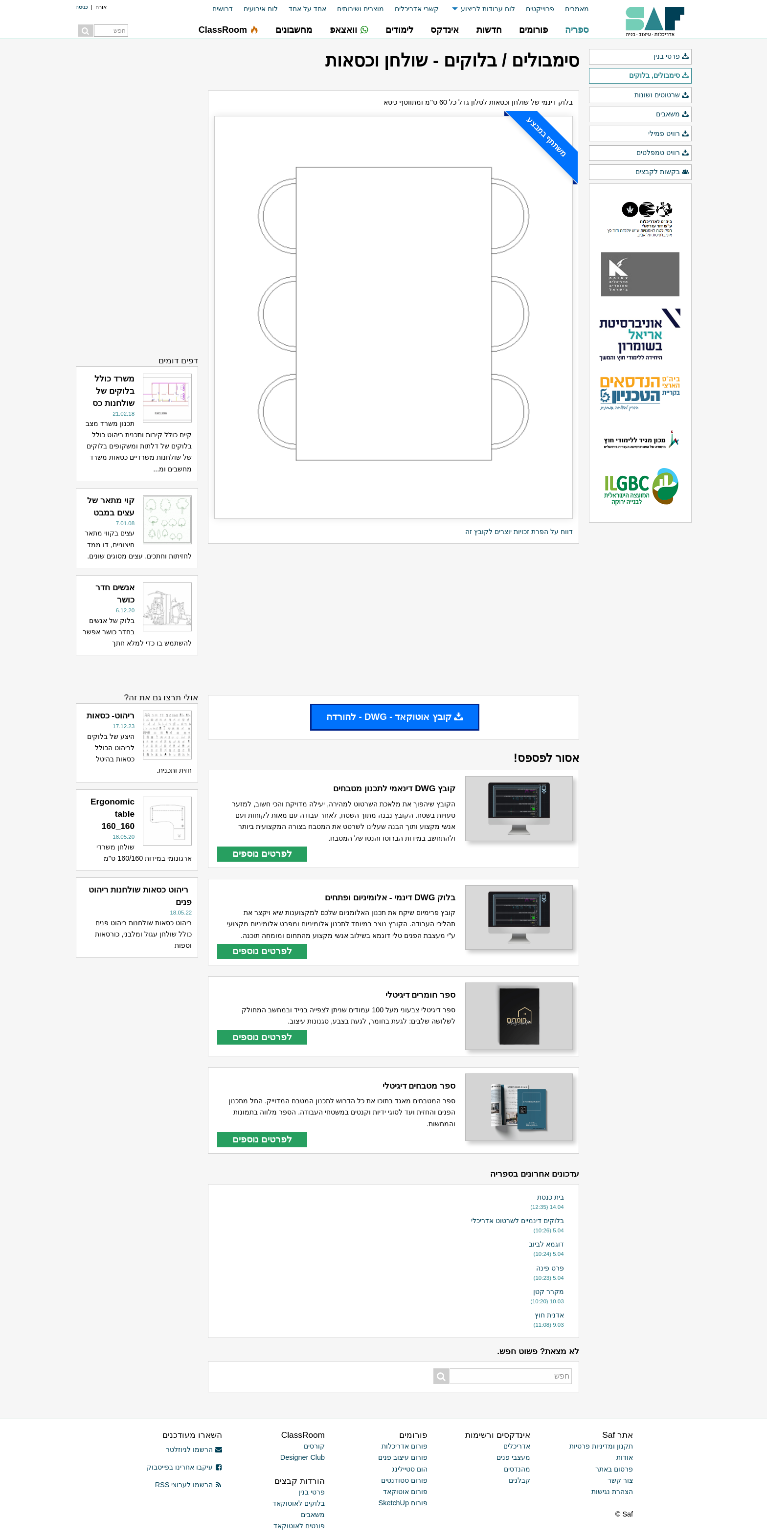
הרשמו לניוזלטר (194, 1449)
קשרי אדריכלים (417, 9)
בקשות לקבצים (662, 172)
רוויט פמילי (668, 134)
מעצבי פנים (513, 1457)
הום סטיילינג (410, 1469)
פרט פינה (550, 1268)
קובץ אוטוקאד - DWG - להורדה (394, 717)
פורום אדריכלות (405, 1446)
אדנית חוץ (549, 1315)
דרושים (222, 9)
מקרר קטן (548, 1291)
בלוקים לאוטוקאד (298, 1503)
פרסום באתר (614, 1469)
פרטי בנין (671, 56)
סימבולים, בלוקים (659, 75)
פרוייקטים (540, 9)
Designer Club (302, 1457)
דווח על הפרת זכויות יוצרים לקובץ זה (519, 532)
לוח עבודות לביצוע (488, 9)
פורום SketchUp (403, 1503)
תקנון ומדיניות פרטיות (601, 1446)
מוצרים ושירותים (360, 9)
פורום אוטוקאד (405, 1491)
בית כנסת (550, 1197)
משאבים (672, 114)
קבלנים (519, 1480)
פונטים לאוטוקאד (299, 1526)
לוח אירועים (261, 9)
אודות (624, 1457)
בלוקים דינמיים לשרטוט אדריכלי (517, 1221)
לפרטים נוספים (262, 853)
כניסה (81, 7)
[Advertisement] (393, 619)
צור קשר (620, 1480)
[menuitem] (571, 9)
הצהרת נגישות (612, 1491)
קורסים (314, 1446)
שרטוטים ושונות (661, 95)
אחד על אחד (307, 9)
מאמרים (577, 9)
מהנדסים (517, 1469)
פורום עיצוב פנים (403, 1457)
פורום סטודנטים (404, 1480)
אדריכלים (516, 1446)
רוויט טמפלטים (662, 153)
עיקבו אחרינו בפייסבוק (184, 1467)
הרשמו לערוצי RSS (188, 1485)
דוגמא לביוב (546, 1244)
